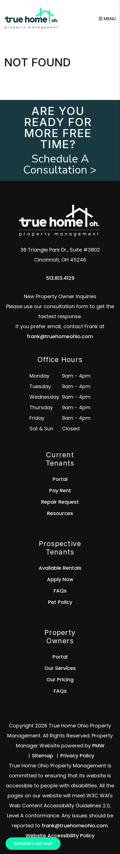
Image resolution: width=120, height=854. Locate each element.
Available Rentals (60, 567)
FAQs (60, 590)
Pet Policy (60, 602)
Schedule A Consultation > (60, 164)
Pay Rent (60, 490)
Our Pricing (60, 679)
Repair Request (60, 501)
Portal (60, 479)
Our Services (60, 668)
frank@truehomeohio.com (60, 336)
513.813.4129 (60, 278)
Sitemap (42, 755)
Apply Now (60, 579)
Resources (60, 513)
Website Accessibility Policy (60, 835)
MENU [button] (107, 19)
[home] (32, 18)
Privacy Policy (77, 755)
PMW (98, 745)
